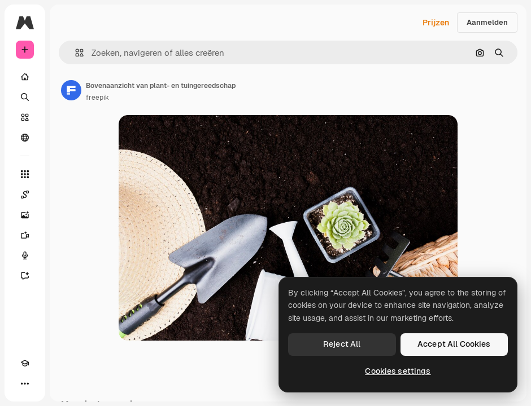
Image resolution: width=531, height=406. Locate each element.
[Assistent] (25, 276)
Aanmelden (487, 22)
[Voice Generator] (25, 255)
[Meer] (25, 383)
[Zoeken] (25, 97)
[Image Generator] (25, 215)
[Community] (25, 138)
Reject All (341, 344)
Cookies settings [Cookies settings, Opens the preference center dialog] (397, 371)
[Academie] (25, 363)
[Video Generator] (25, 235)
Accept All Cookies (454, 344)
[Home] (25, 77)
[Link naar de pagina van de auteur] (71, 90)
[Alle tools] (25, 174)
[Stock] (25, 117)
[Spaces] (25, 195)
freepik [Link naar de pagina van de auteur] (97, 97)
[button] (74, 52)
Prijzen (436, 22)
